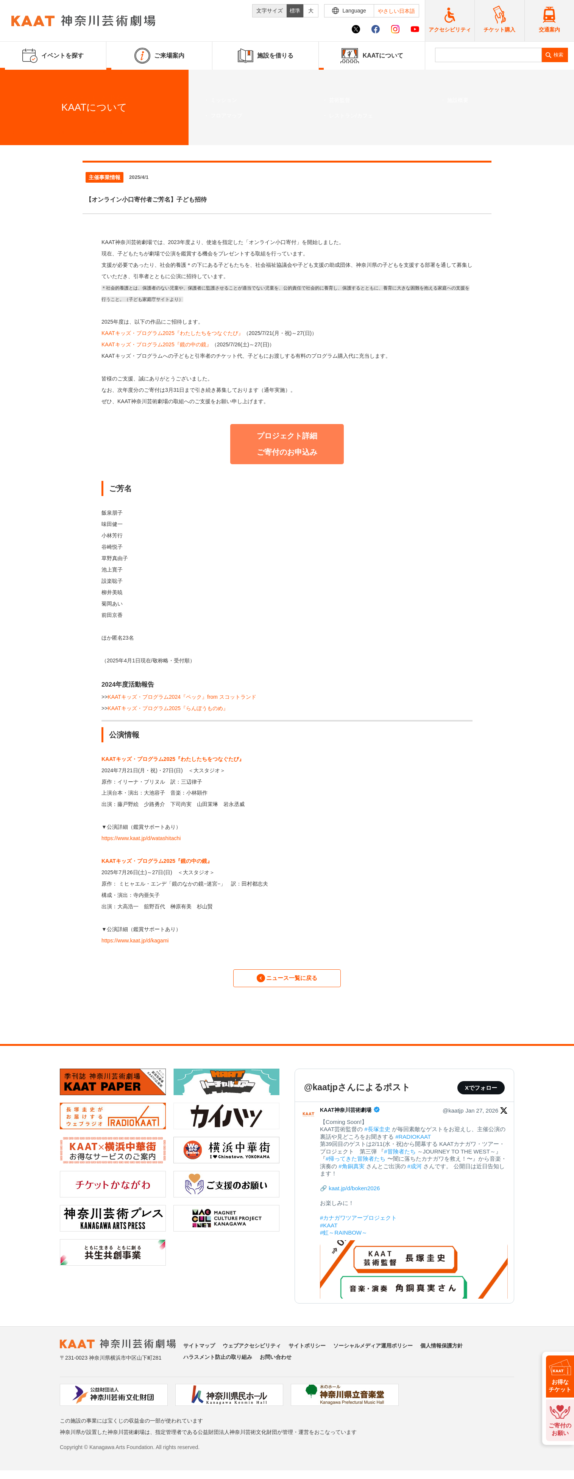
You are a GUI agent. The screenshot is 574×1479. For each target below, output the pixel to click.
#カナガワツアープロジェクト (358, 1222)
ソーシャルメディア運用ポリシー (373, 1350)
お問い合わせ (276, 1361)
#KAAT (328, 1230)
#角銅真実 (351, 1171)
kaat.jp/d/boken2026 (354, 1192)
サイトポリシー (307, 1350)
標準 (295, 11)
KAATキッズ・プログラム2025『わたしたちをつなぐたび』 (172, 333)
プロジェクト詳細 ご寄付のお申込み (287, 444)
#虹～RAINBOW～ (343, 1237)
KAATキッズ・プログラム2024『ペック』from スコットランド (182, 697)
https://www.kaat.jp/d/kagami (134, 940)
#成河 (414, 1171)
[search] (488, 55)
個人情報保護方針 (441, 1350)
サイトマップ (199, 1350)
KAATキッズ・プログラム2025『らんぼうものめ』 (168, 708)
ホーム (18, 132)
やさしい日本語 (396, 11)
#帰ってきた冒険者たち (355, 1163)
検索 (558, 55)
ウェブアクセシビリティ (252, 1350)
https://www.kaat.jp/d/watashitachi (141, 838)
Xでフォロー (481, 1092)
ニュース (40, 132)
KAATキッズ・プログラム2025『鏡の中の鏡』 (156, 344)
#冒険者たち (399, 1156)
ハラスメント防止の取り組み (217, 1361)
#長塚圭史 (377, 1133)
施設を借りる (265, 56)
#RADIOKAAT (413, 1141)
